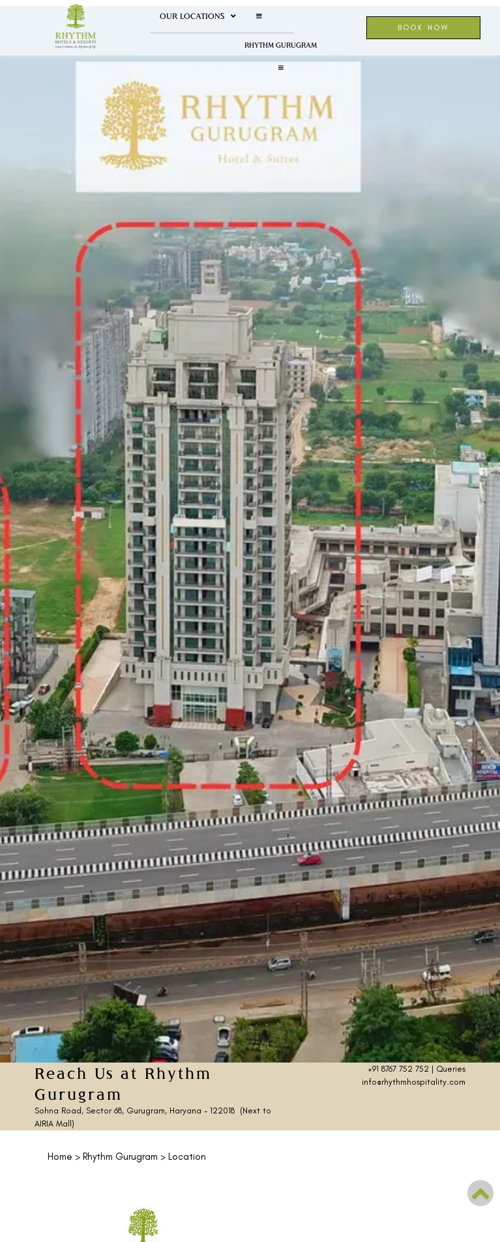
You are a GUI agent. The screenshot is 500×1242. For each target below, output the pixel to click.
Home (60, 1156)
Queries (450, 1069)
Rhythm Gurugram (280, 45)
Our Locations (198, 16)
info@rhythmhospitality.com (413, 1082)
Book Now (423, 27)
